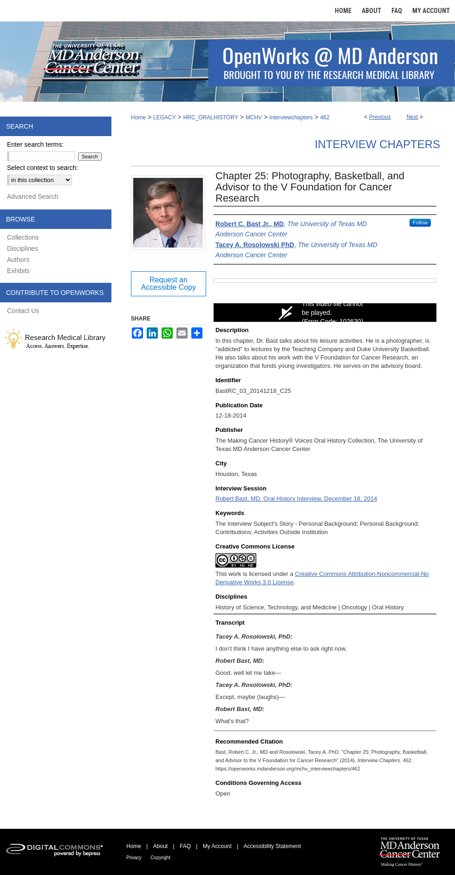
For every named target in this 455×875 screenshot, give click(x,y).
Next (412, 117)
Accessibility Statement (272, 846)
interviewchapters (290, 117)
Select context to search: (42, 167)
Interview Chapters (377, 144)
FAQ (185, 846)
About (160, 846)
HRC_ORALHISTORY (210, 117)
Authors (18, 259)
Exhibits (18, 270)
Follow (420, 222)
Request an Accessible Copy (168, 283)
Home (138, 117)
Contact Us (23, 310)
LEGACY (164, 117)
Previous (380, 117)
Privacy (134, 857)
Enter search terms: (35, 144)
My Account (217, 846)
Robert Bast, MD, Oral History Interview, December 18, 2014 (296, 498)
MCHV (254, 117)
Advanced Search (32, 196)
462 (325, 117)
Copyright (160, 857)
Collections (23, 237)
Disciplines (22, 248)
